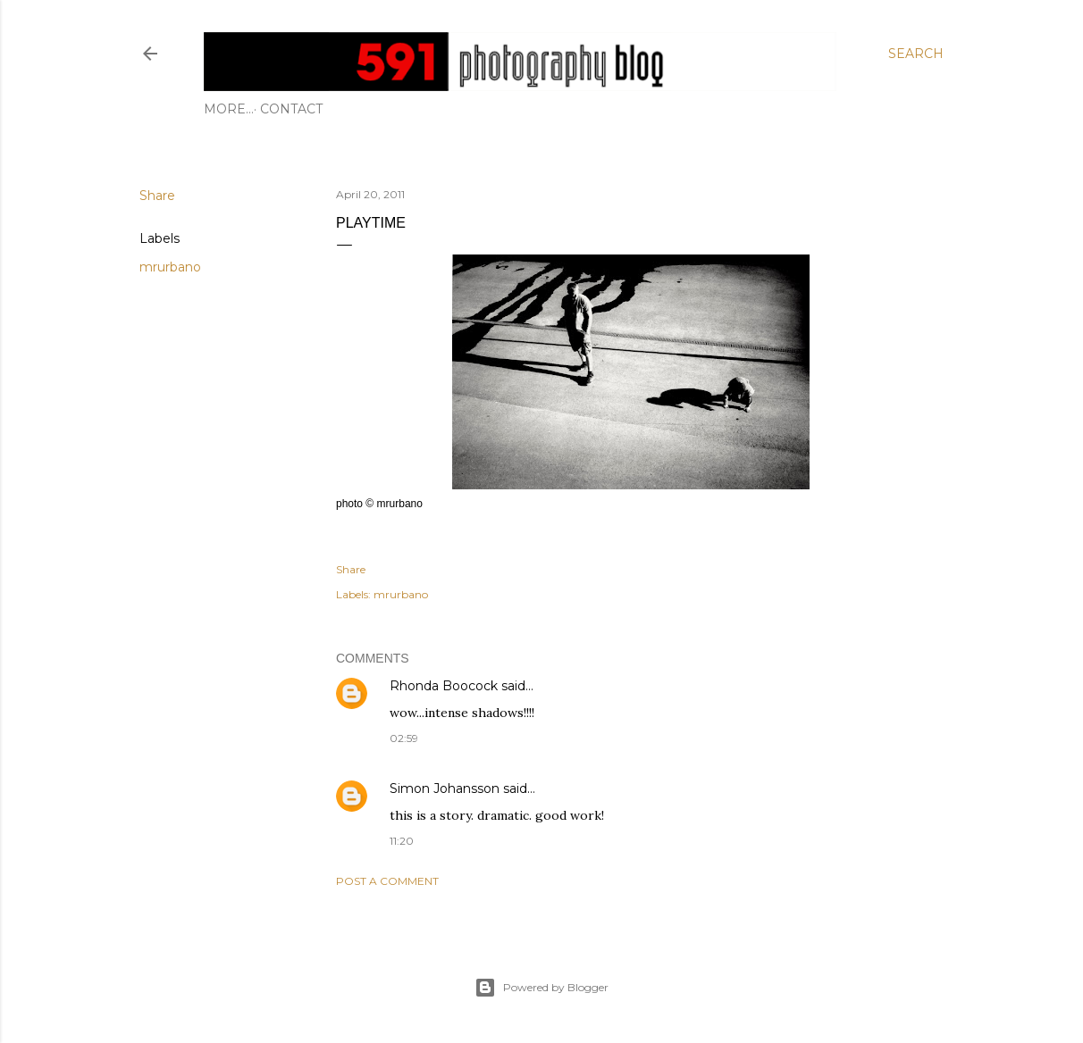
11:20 (402, 840)
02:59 (404, 738)
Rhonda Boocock (444, 686)
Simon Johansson (445, 788)
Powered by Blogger (541, 987)
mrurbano (170, 267)
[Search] (916, 53)
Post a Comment (387, 881)
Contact (241, 109)
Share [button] (157, 196)
